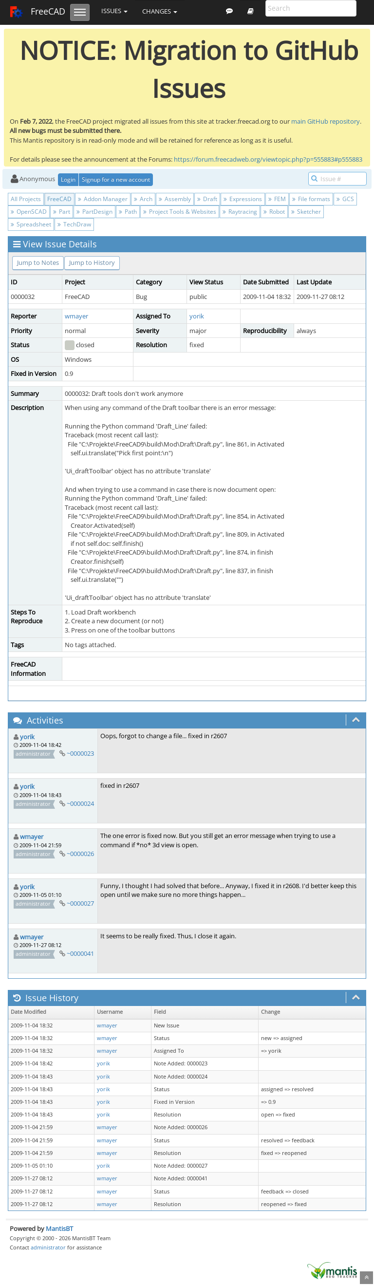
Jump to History (92, 262)
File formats (311, 199)
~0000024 (80, 803)
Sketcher (306, 211)
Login (68, 179)
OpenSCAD (29, 211)
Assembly (175, 199)
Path (128, 211)
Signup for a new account (116, 179)
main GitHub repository (325, 121)
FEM (277, 199)
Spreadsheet (31, 224)
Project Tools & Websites (179, 211)
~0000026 (80, 853)
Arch (143, 199)
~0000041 (80, 953)
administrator (48, 1247)
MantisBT (59, 1228)
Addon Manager (103, 199)
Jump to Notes (38, 262)
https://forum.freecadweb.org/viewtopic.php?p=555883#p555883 (268, 159)
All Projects (26, 199)
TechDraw (74, 224)
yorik (196, 316)
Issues (114, 10)
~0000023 (80, 753)
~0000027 (80, 903)
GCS (345, 199)
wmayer (76, 316)
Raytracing (240, 211)
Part (61, 211)
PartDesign (94, 211)
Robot (274, 211)
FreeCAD (37, 12)
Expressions (243, 199)
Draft (207, 199)
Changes (159, 11)
